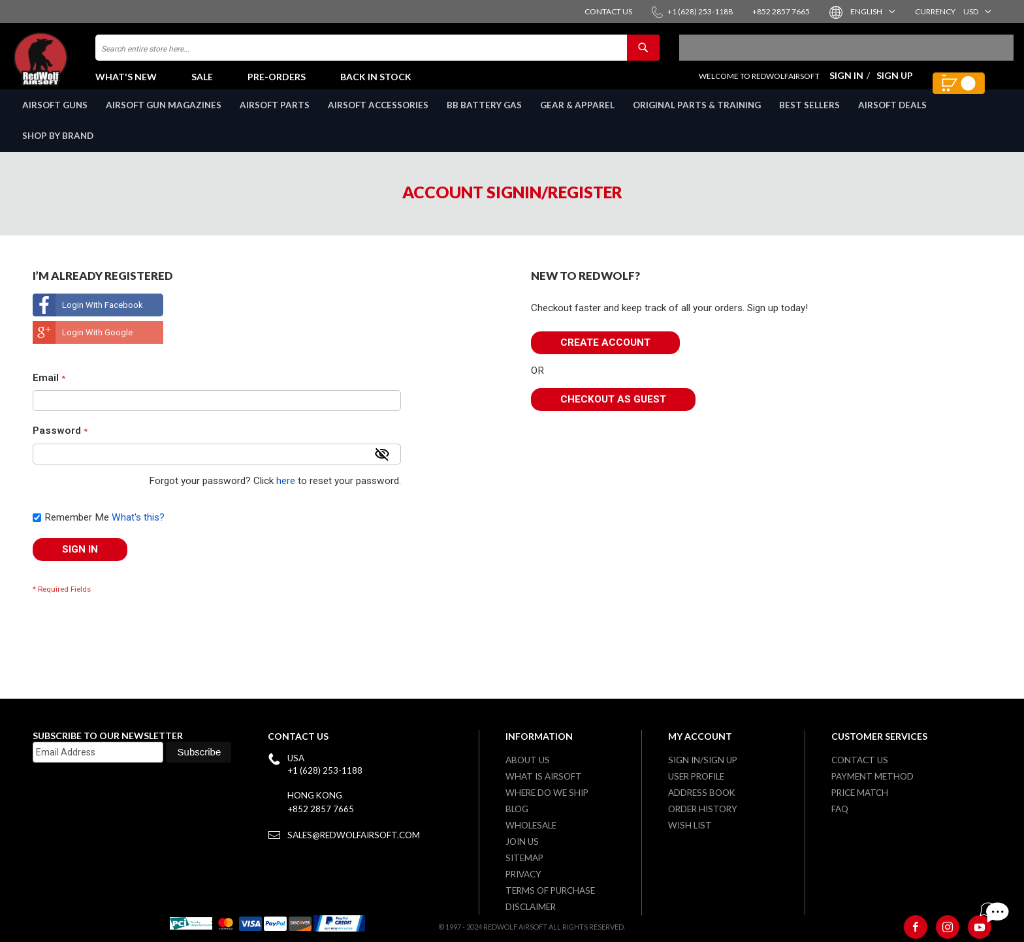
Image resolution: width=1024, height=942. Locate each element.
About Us (527, 760)
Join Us (522, 841)
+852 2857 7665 (320, 809)
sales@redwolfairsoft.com (353, 835)
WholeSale (530, 825)
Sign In (846, 82)
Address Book (701, 792)
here (285, 495)
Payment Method (872, 776)
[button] (872, 11)
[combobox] (377, 54)
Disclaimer (530, 907)
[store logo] (68, 65)
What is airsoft (543, 776)
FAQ (839, 809)
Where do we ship (546, 792)
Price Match (859, 792)
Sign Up (894, 82)
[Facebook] (915, 927)
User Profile (696, 776)
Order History (702, 809)
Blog (516, 809)
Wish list (690, 825)
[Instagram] (947, 927)
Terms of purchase (550, 890)
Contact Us (859, 760)
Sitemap (524, 858)
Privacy (523, 874)
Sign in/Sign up (702, 760)
